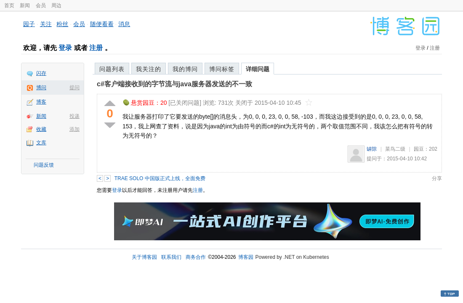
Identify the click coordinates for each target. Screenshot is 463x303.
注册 (96, 47)
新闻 (25, 5)
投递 (74, 116)
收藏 (41, 129)
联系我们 (171, 257)
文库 (41, 143)
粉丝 (62, 24)
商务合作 (196, 257)
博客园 (245, 257)
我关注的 (148, 69)
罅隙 (372, 149)
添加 (74, 129)
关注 (46, 24)
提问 (74, 87)
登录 (65, 47)
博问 (41, 87)
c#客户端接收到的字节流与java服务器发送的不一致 (174, 84)
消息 (124, 24)
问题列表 (112, 69)
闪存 (41, 73)
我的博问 (185, 69)
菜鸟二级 (395, 149)
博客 (41, 102)
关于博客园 (144, 257)
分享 (437, 178)
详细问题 (257, 69)
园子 (29, 24)
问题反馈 (44, 165)
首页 (9, 5)
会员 (41, 5)
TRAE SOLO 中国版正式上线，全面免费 (159, 178)
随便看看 (102, 24)
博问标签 (221, 69)
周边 (56, 5)
